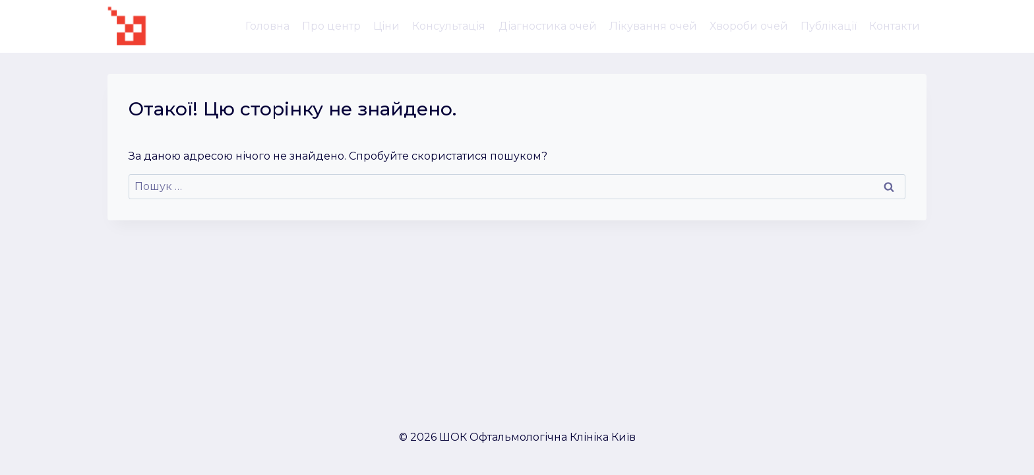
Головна (267, 26)
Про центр (331, 26)
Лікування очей (653, 26)
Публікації (829, 26)
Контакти (894, 26)
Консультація (448, 26)
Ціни (386, 26)
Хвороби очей (749, 26)
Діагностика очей (548, 26)
